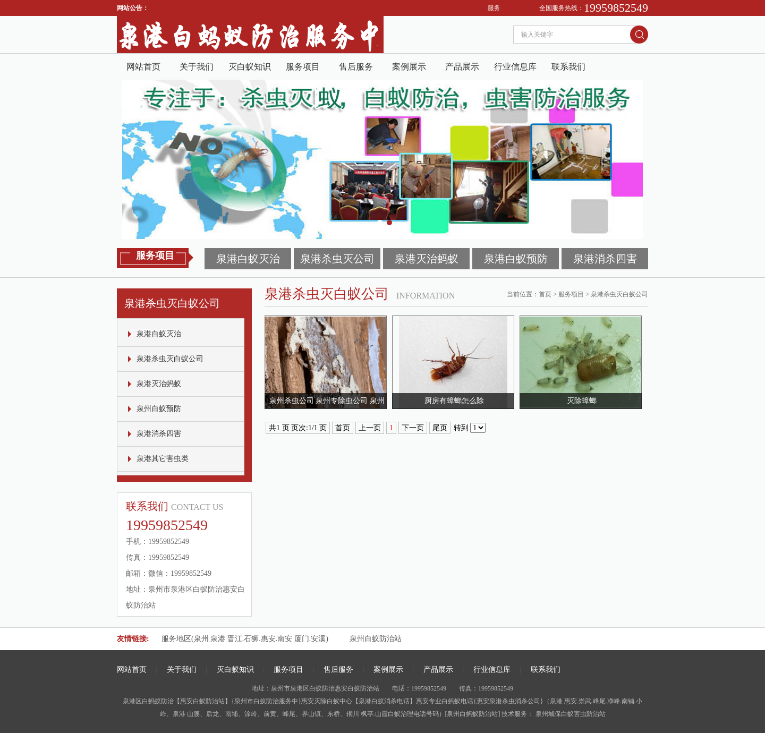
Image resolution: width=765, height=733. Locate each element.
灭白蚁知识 (249, 66)
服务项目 (303, 66)
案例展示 (409, 66)
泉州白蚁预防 (159, 409)
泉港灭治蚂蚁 (426, 259)
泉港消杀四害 (605, 259)
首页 (545, 294)
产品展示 (462, 66)
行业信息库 (515, 66)
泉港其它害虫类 (163, 459)
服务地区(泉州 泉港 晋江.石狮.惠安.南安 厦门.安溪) (245, 639)
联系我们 (568, 66)
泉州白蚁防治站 (376, 639)
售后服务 (356, 66)
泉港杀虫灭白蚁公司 (170, 359)
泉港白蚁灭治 (248, 259)
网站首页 (143, 66)
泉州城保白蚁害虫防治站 (570, 714)
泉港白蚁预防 (516, 259)
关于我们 (197, 66)
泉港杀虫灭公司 (337, 259)
